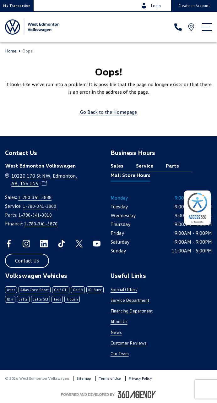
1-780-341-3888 (35, 197)
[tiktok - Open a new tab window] (61, 243)
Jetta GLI (40, 299)
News (116, 332)
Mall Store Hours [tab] (130, 175)
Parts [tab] (172, 166)
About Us (119, 321)
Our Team (120, 353)
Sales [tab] (117, 166)
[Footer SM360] (137, 394)
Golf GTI (61, 289)
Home (11, 50)
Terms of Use (110, 378)
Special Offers (124, 289)
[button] (17, 5)
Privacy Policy (140, 378)
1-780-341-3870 (40, 223)
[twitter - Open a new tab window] (79, 243)
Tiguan (72, 299)
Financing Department (132, 310)
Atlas (11, 289)
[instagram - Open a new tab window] (26, 243)
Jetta (23, 299)
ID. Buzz (95, 289)
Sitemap (84, 378)
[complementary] (197, 207)
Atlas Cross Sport (34, 289)
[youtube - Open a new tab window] (96, 243)
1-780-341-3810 (35, 215)
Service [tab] (144, 166)
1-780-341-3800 (39, 206)
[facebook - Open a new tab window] (9, 243)
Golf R (78, 289)
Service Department (130, 300)
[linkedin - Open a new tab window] (44, 243)
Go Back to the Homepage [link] (108, 112)
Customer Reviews (129, 342)
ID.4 (10, 299)
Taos (57, 299)
